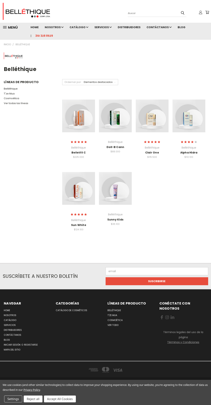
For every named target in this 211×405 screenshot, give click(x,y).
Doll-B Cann (115, 147)
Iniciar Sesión (12, 344)
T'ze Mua (9, 93)
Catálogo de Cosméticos (71, 310)
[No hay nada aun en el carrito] (207, 12)
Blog (181, 27)
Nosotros (54, 27)
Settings (13, 399)
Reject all (33, 399)
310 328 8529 (44, 36)
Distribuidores (129, 27)
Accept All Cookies (60, 399)
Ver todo (112, 325)
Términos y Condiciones (183, 342)
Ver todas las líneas (16, 103)
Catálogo (79, 27)
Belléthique (11, 88)
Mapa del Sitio (12, 349)
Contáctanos (159, 27)
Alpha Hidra (189, 152)
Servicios (103, 27)
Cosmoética (11, 98)
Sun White (78, 225)
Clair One (152, 152)
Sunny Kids (115, 219)
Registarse (31, 344)
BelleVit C (78, 152)
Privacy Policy (32, 390)
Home (35, 27)
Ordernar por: (73, 82)
